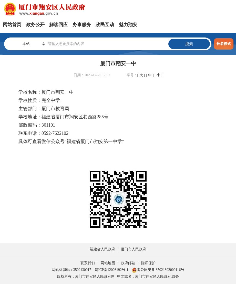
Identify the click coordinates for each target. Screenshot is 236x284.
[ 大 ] (141, 75)
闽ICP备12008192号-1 (111, 270)
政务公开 (35, 24)
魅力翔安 (128, 24)
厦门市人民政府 (133, 249)
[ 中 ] (149, 75)
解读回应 (58, 24)
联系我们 (87, 263)
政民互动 (105, 24)
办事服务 (82, 24)
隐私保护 (148, 263)
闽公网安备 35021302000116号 (158, 270)
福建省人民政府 (102, 249)
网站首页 (12, 24)
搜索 (189, 44)
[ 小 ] (158, 75)
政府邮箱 (128, 263)
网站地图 (108, 263)
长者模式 (224, 44)
